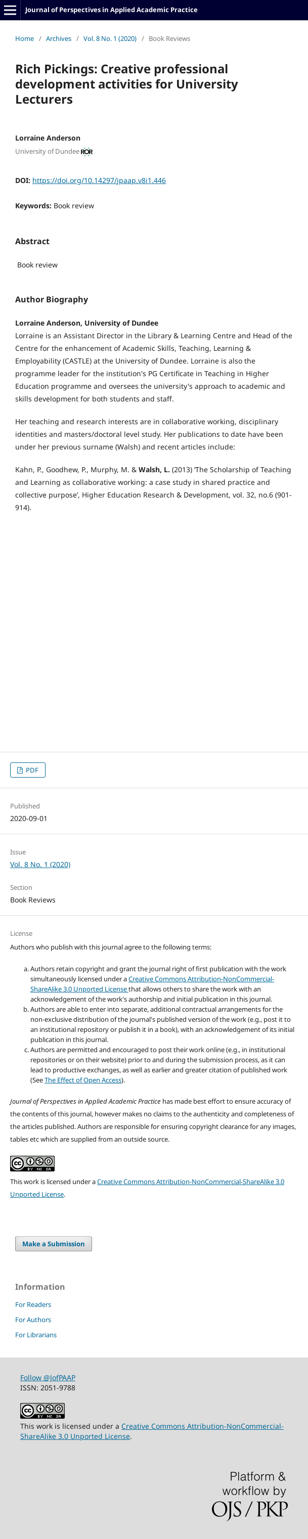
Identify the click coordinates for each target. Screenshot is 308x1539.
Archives (58, 38)
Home (24, 38)
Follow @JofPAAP (47, 1377)
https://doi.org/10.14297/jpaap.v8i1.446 (99, 180)
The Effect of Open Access (83, 1079)
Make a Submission (53, 1243)
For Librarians (36, 1334)
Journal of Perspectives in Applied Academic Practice (111, 9)
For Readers (33, 1304)
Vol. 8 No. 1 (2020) (110, 38)
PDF (31, 770)
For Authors (33, 1319)
